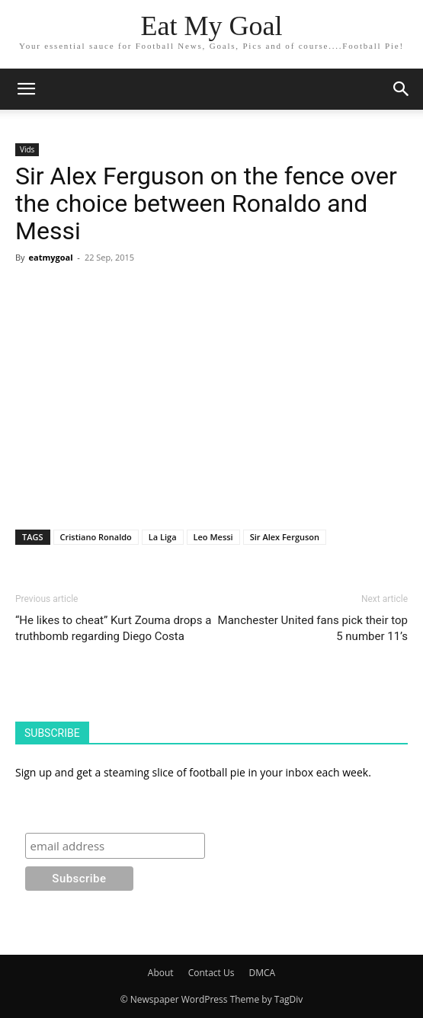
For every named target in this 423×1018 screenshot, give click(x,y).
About (161, 972)
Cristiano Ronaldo (96, 537)
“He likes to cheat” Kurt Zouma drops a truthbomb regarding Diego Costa (113, 628)
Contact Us (211, 972)
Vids (27, 149)
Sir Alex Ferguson (284, 537)
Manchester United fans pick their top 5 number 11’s (313, 628)
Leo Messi (213, 537)
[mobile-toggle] (26, 89)
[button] (401, 89)
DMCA (262, 972)
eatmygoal (50, 257)
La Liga (163, 537)
